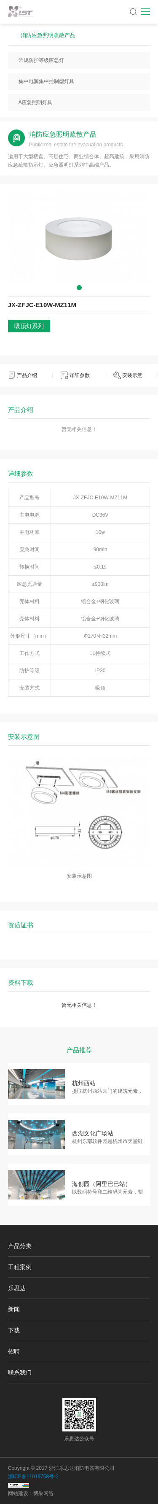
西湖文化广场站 (92, 1133)
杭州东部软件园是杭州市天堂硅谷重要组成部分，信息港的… (107, 1142)
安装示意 (132, 375)
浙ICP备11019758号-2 (33, 1477)
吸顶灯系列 (29, 326)
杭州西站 (84, 1083)
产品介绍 (27, 375)
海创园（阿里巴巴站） (101, 1184)
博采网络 (43, 1493)
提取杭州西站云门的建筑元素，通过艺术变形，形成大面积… (107, 1091)
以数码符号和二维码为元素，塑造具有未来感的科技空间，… (107, 1192)
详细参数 (80, 375)
